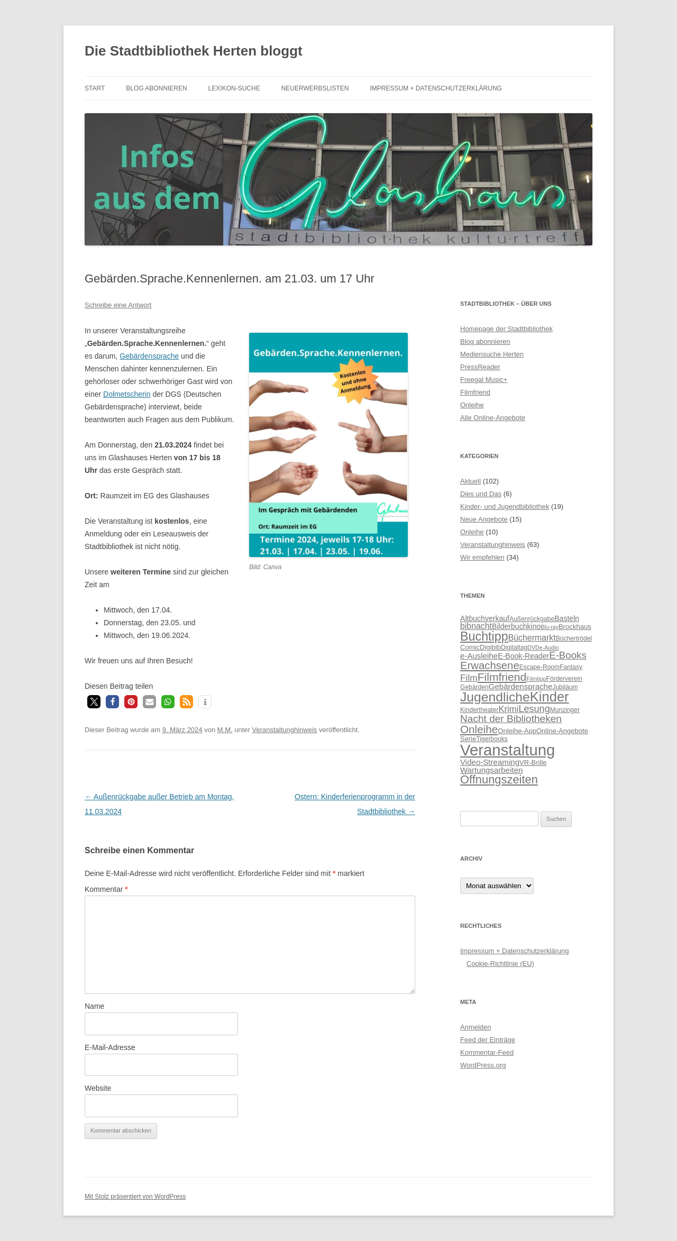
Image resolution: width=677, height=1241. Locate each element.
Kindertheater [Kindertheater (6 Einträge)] (479, 710)
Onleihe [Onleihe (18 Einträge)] (479, 729)
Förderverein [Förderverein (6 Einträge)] (564, 678)
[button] (93, 701)
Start (95, 88)
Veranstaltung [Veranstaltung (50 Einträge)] (507, 750)
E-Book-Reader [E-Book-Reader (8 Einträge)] (523, 656)
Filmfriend (475, 392)
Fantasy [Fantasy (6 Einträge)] (571, 667)
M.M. (225, 730)
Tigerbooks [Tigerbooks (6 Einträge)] (492, 739)
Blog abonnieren (156, 88)
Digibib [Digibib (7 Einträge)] (490, 647)
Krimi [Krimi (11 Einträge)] (508, 709)
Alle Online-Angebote (492, 418)
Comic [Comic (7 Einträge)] (470, 647)
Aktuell (470, 481)
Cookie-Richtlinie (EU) (500, 964)
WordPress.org (483, 1065)
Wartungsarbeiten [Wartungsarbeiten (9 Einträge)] (491, 769)
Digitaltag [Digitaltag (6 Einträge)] (514, 647)
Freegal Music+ (483, 380)
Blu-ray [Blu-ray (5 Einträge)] (550, 627)
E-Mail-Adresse (110, 1047)
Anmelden (475, 1027)
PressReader (480, 367)
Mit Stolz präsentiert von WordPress (135, 1196)
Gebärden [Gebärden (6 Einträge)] (474, 687)
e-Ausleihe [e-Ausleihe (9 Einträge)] (479, 655)
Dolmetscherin (126, 394)
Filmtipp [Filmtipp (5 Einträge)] (536, 679)
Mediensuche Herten (492, 354)
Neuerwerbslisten (315, 88)
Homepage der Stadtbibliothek (506, 329)
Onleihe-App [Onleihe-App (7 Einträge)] (517, 731)
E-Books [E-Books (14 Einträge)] (568, 655)
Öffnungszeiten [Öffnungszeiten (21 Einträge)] (499, 779)
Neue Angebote (484, 519)
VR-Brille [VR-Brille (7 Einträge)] (533, 762)
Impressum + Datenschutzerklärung (435, 88)
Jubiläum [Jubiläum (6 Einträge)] (565, 687)
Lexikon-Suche (234, 88)
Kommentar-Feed (487, 1052)
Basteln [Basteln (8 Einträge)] (566, 618)
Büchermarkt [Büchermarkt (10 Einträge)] (532, 637)
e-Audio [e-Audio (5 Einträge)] (549, 647)
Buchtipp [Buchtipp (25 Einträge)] (484, 636)
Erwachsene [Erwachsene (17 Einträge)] (489, 665)
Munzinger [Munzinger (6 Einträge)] (565, 710)
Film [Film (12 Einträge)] (469, 677)
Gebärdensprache (149, 356)
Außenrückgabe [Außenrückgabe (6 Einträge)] (531, 619)
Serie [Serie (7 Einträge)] (468, 739)
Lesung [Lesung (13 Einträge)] (534, 709)
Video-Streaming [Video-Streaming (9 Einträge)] (489, 762)
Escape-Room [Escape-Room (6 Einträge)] (539, 667)
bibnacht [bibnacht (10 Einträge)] (476, 626)
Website (98, 1088)
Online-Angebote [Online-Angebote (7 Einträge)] (562, 731)
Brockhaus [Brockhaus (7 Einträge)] (575, 627)
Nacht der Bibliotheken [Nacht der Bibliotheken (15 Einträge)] (511, 718)
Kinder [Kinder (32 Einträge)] (549, 696)
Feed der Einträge (487, 1040)
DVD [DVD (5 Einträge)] (533, 647)
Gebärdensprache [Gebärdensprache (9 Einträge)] (521, 686)
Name (94, 1006)
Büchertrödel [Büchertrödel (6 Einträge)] (574, 638)
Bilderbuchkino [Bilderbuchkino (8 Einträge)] (516, 626)
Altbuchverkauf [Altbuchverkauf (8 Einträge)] (484, 618)
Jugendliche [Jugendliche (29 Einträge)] (495, 697)
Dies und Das (480, 494)
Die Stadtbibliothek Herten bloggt (194, 51)
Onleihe (472, 405)
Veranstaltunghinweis (284, 730)
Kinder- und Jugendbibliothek (504, 506)
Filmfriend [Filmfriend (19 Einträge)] (502, 677)
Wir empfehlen (482, 557)
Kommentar (106, 889)
